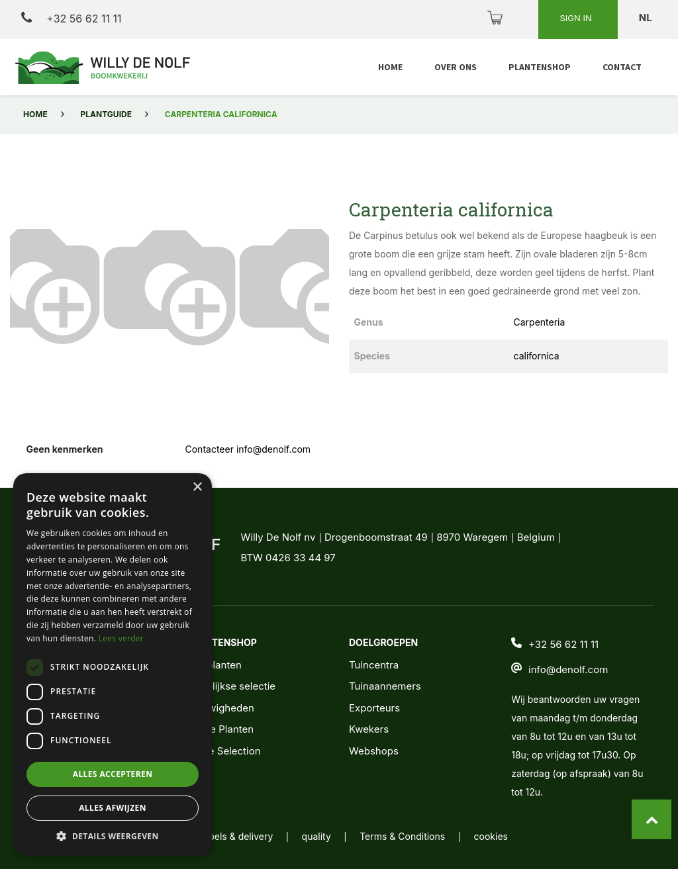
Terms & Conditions (402, 836)
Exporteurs (374, 708)
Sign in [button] (576, 18)
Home (35, 114)
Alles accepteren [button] (113, 774)
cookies (491, 836)
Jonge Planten (220, 729)
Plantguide (106, 114)
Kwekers (369, 729)
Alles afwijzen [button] (112, 807)
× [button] (197, 487)
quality (316, 836)
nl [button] (646, 17)
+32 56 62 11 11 (71, 18)
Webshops (374, 751)
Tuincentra (374, 665)
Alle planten (214, 665)
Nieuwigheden (220, 708)
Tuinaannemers (385, 686)
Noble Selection (224, 751)
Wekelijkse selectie (231, 686)
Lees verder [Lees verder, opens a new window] (121, 638)
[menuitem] (390, 67)
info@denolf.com (568, 669)
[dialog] (112, 664)
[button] (34, 283)
